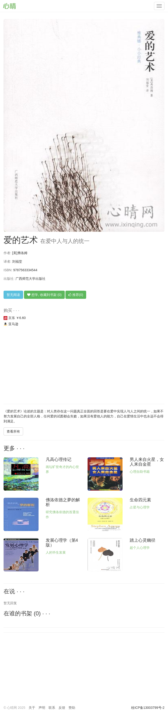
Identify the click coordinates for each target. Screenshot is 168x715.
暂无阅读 (13, 295)
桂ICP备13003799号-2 (147, 708)
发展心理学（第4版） (62, 542)
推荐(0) (76, 295)
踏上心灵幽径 (142, 540)
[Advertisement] (84, 366)
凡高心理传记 (58, 459)
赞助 (72, 708)
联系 (52, 708)
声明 (42, 708)
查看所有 (13, 431)
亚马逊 (11, 324)
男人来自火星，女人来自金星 (147, 462)
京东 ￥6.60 (15, 318)
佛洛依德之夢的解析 (63, 502)
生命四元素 (140, 500)
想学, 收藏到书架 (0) (44, 295)
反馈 (62, 708)
